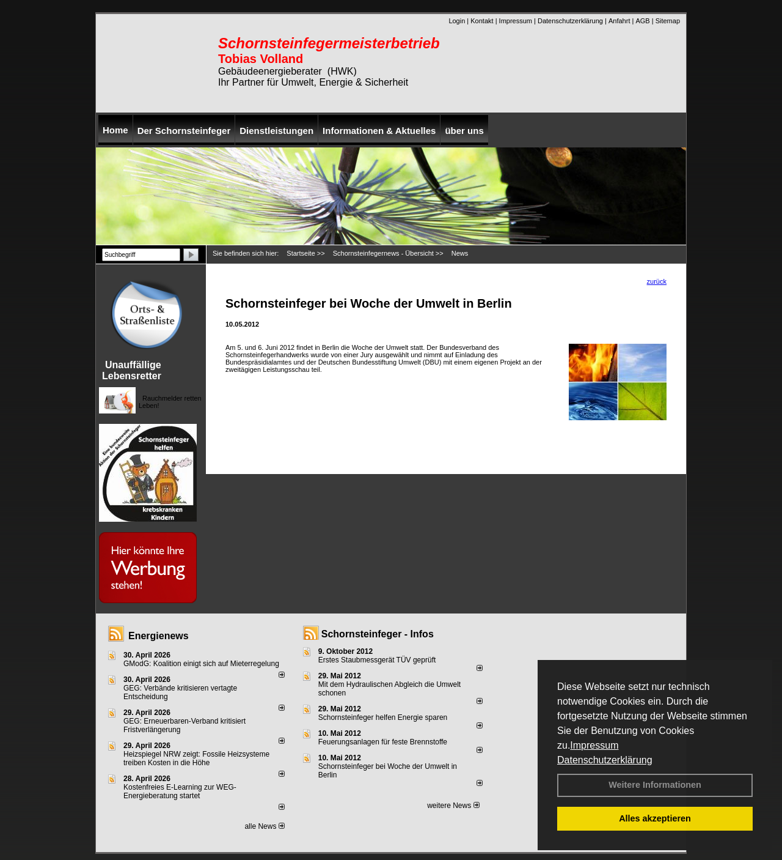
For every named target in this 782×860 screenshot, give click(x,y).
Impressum (594, 745)
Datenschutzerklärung (604, 760)
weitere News (453, 805)
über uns (464, 130)
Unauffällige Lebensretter (131, 370)
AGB (642, 20)
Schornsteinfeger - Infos (377, 634)
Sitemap (668, 20)
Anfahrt (619, 20)
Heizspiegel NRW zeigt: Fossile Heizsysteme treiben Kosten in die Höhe (196, 758)
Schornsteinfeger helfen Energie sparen (382, 717)
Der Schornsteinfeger (184, 130)
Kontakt (481, 20)
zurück (657, 281)
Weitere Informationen (654, 785)
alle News (264, 826)
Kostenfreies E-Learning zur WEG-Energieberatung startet (179, 791)
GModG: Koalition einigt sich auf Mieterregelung (201, 663)
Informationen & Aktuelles (379, 130)
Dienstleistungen (276, 130)
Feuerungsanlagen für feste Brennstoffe (382, 742)
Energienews (158, 636)
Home (115, 130)
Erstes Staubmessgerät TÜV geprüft (377, 660)
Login (456, 20)
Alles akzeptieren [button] (655, 818)
